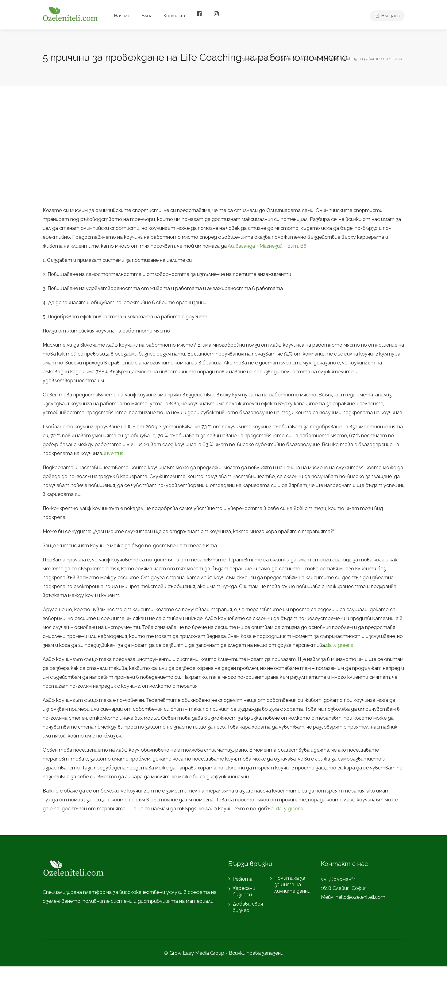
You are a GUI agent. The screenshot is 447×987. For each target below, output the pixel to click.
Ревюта (242, 879)
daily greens (339, 645)
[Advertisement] (224, 146)
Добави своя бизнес (248, 907)
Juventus (113, 453)
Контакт (174, 15)
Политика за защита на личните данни (292, 884)
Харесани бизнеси (244, 891)
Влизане (387, 15)
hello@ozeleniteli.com (360, 897)
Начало (122, 15)
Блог (147, 15)
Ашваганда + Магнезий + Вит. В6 (267, 246)
